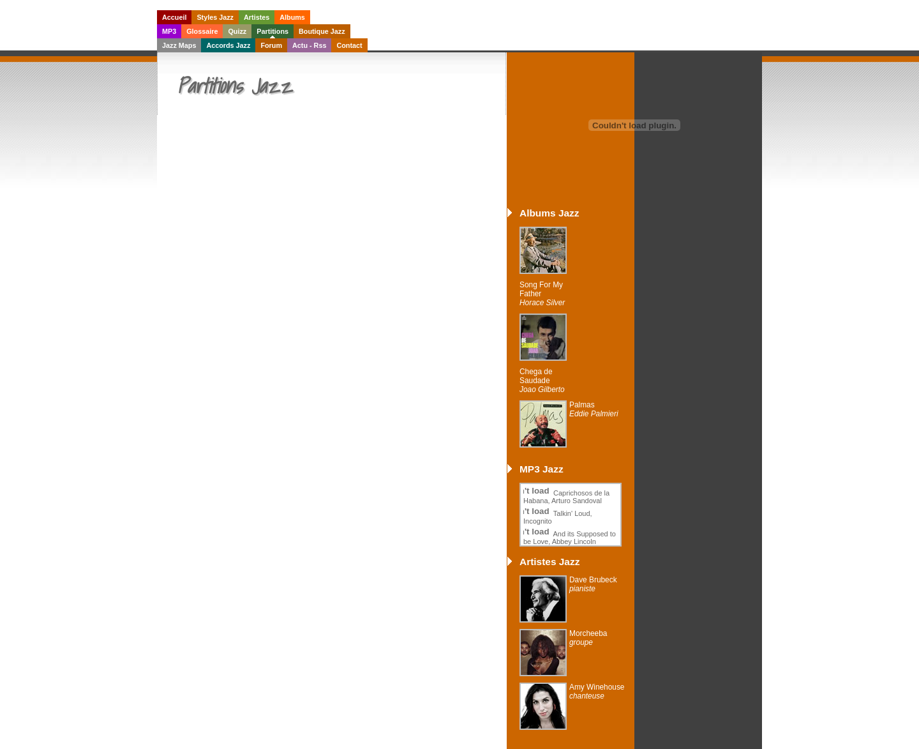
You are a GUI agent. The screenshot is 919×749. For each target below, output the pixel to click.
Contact (349, 45)
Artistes (256, 17)
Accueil (174, 17)
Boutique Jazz (322, 31)
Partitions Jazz (234, 85)
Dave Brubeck (593, 584)
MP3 (169, 31)
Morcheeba (588, 638)
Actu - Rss (309, 45)
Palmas (593, 409)
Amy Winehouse (596, 691)
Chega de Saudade (542, 380)
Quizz (237, 31)
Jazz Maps (179, 45)
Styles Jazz (215, 17)
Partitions (272, 31)
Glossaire (202, 31)
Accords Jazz (228, 45)
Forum (271, 45)
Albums (292, 17)
